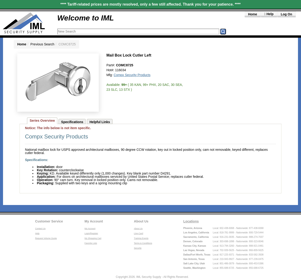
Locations (191, 221)
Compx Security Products (132, 75)
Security (138, 248)
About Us (141, 221)
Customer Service (49, 221)
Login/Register (91, 233)
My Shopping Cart (93, 238)
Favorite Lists (91, 243)
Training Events (141, 238)
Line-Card (138, 233)
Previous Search (43, 44)
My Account (94, 221)
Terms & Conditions (143, 243)
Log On (286, 14)
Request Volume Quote (46, 238)
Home (252, 14)
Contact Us (40, 228)
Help (37, 233)
